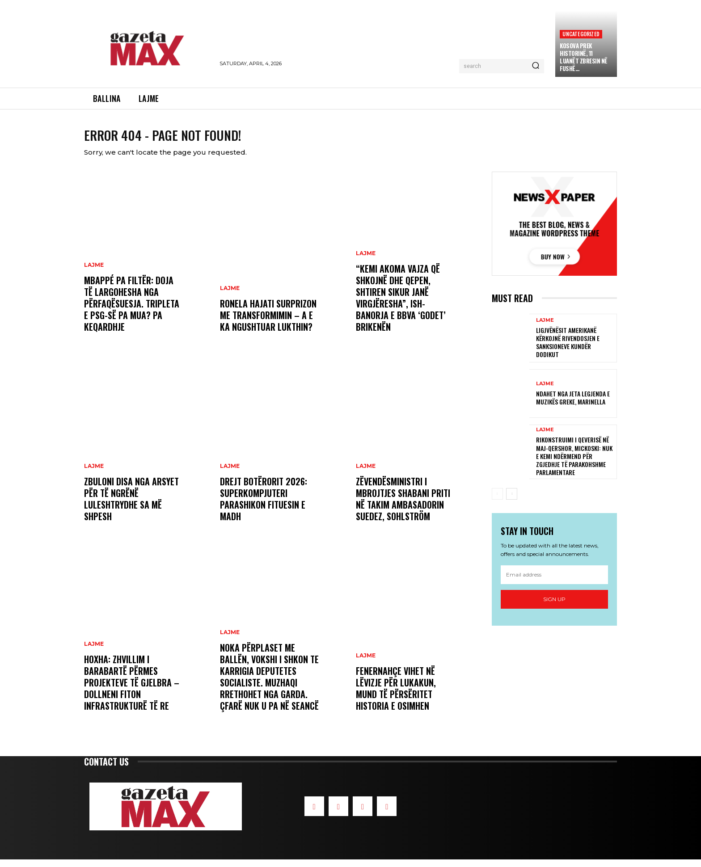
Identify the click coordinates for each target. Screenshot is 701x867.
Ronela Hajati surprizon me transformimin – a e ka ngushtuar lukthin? (268, 322)
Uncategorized (581, 34)
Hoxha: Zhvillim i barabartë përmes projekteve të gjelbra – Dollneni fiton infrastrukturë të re (131, 690)
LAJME (94, 272)
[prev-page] (497, 501)
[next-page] (511, 501)
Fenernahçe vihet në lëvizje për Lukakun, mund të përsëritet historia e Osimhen (396, 696)
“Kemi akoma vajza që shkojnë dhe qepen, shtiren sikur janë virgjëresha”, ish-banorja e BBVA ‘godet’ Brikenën (401, 305)
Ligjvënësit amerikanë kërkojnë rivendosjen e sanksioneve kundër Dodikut (568, 350)
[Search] (535, 66)
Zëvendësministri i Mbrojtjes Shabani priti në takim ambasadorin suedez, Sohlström (403, 506)
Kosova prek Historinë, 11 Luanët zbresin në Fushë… (584, 57)
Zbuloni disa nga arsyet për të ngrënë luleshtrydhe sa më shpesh (131, 506)
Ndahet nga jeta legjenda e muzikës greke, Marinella (573, 405)
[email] (554, 582)
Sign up (554, 606)
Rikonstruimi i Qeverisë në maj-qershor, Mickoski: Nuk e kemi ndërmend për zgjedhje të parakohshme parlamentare (574, 463)
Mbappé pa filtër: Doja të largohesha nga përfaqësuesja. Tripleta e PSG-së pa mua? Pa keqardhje (131, 311)
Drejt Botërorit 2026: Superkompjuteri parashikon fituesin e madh (263, 506)
